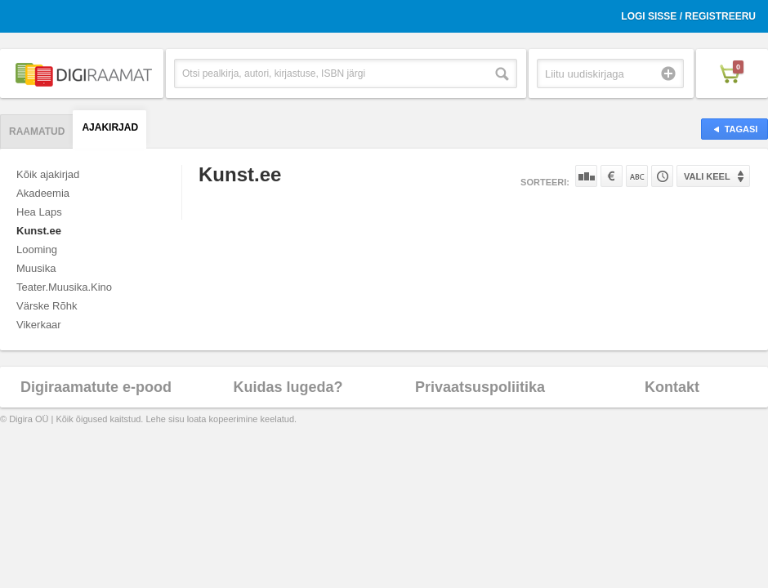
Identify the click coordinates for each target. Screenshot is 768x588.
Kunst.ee (38, 231)
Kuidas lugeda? (287, 387)
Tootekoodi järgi (662, 176)
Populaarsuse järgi (586, 176)
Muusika (36, 268)
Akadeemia (42, 193)
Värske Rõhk (46, 306)
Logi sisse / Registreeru (688, 16)
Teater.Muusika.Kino (64, 287)
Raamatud (37, 131)
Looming (36, 249)
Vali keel (707, 176)
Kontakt (672, 387)
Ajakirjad (110, 127)
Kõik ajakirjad (47, 174)
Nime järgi (637, 176)
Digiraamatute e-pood (96, 387)
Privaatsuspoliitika (480, 387)
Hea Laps (39, 212)
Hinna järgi (612, 176)
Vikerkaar (38, 324)
